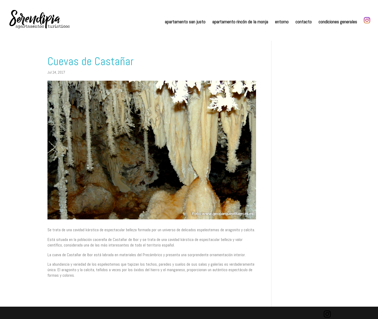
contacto (303, 22)
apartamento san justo (185, 22)
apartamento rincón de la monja (240, 22)
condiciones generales (337, 22)
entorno (282, 22)
